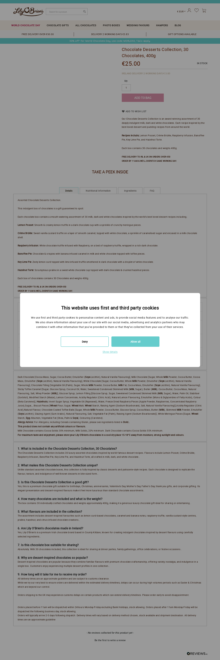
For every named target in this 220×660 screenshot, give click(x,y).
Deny (85, 341)
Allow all (135, 341)
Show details (110, 352)
